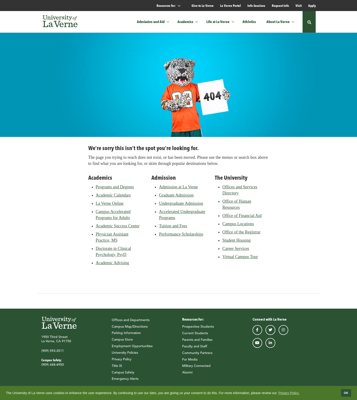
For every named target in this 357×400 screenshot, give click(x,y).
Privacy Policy (121, 360)
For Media (189, 361)
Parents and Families (197, 341)
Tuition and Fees (173, 227)
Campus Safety (123, 374)
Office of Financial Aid (241, 217)
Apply (312, 6)
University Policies (125, 354)
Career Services (235, 250)
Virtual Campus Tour (240, 258)
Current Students (195, 334)
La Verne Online (110, 204)
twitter (270, 331)
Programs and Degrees (115, 188)
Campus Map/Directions (130, 328)
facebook (257, 331)
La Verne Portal (230, 6)
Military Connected (196, 367)
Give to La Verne (203, 6)
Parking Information (126, 334)
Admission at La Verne (178, 188)
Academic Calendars (113, 196)
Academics (185, 21)
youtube (257, 344)
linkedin (270, 344)
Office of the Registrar (241, 233)
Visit (299, 6)
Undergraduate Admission (181, 204)
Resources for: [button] (170, 5)
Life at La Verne (218, 21)
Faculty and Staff (194, 348)
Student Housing (236, 241)
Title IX (117, 367)
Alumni (187, 374)
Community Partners (197, 354)
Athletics (249, 21)
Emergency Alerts (125, 380)
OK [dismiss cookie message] (346, 393)
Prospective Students (198, 328)
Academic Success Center (118, 227)
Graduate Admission (176, 196)
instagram (283, 331)
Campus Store (122, 341)
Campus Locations (238, 225)
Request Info (280, 6)
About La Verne (278, 21)
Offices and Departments (131, 321)
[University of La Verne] (60, 22)
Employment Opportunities (132, 347)
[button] (169, 22)
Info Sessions (256, 6)
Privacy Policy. (288, 393)
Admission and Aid (151, 21)
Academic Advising (112, 264)
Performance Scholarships (181, 235)
